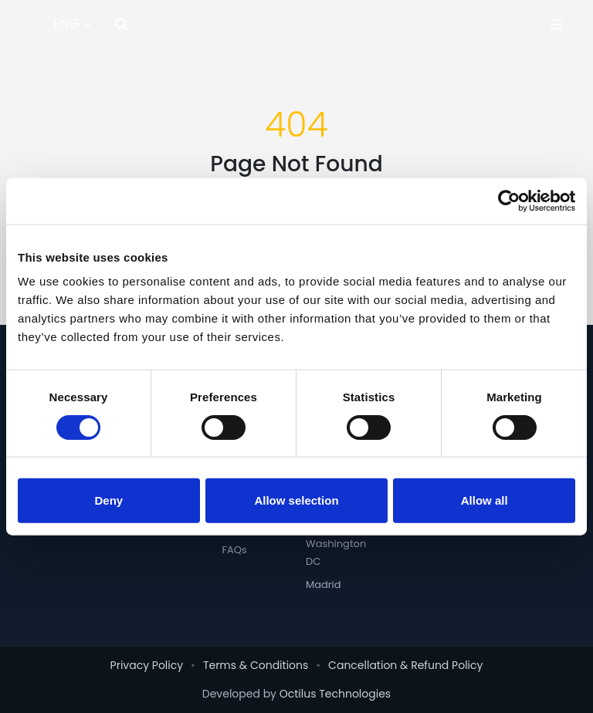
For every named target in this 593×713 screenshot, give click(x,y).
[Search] (121, 24)
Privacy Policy (147, 665)
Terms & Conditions (255, 665)
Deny (108, 499)
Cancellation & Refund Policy (405, 665)
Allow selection (296, 499)
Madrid (323, 584)
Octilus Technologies (335, 693)
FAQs (234, 549)
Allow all (484, 499)
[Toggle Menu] (556, 24)
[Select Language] (73, 24)
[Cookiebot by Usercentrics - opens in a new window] (507, 201)
